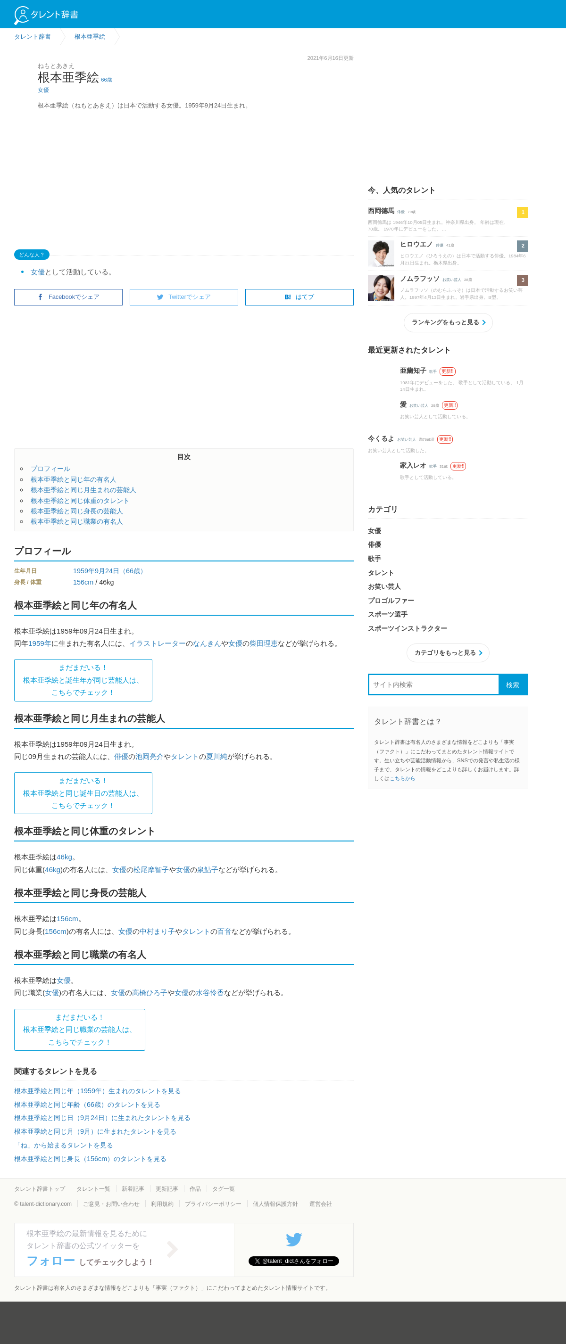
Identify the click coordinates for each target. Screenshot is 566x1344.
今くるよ (381, 438)
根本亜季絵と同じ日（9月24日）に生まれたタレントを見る (102, 1117)
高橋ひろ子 (149, 993)
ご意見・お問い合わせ (111, 1204)
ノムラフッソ (420, 278)
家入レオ (413, 465)
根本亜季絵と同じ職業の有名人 (77, 521)
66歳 (106, 79)
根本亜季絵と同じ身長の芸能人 (77, 511)
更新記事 (167, 1189)
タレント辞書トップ (39, 1189)
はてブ (299, 296)
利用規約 (162, 1204)
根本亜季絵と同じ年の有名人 (74, 479)
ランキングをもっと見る (445, 322)
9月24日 (107, 571)
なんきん (207, 643)
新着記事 (133, 1189)
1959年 (84, 571)
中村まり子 (157, 931)
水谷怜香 (210, 993)
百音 (224, 931)
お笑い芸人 (451, 280)
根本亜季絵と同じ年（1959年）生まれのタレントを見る (97, 1091)
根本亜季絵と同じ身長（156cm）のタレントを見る (90, 1159)
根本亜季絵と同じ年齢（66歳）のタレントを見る (87, 1104)
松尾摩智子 (151, 870)
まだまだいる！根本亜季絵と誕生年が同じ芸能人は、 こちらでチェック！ (83, 679)
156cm (83, 582)
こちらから (403, 778)
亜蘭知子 (413, 370)
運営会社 (320, 1204)
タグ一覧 (223, 1189)
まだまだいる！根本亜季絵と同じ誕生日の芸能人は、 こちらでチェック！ (83, 792)
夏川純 (216, 756)
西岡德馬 (381, 210)
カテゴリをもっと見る (445, 652)
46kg (64, 857)
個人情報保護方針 (275, 1204)
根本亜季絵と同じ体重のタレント (80, 500)
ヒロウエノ (416, 244)
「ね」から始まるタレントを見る (63, 1145)
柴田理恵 (264, 643)
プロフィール (50, 468)
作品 (195, 1189)
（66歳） (133, 571)
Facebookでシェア (68, 296)
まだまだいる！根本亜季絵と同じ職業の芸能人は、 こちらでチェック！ (79, 1029)
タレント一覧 (93, 1189)
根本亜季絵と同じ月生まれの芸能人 (83, 490)
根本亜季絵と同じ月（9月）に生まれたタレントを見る (95, 1131)
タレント (185, 756)
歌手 (433, 372)
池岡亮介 (149, 756)
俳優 (121, 756)
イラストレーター (157, 643)
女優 (43, 90)
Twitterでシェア (184, 296)
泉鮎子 (207, 870)
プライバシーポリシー (213, 1204)
